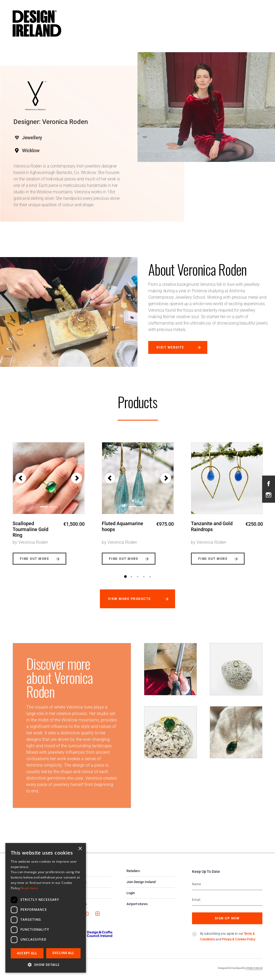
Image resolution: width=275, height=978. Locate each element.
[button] (20, 478)
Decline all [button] (63, 953)
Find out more (34, 559)
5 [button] (150, 576)
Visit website (170, 347)
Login (130, 893)
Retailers (133, 871)
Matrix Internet (254, 967)
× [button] (80, 849)
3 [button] (137, 576)
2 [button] (131, 576)
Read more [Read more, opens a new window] (29, 888)
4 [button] (144, 576)
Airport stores (137, 904)
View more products (129, 599)
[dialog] (45, 908)
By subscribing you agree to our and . (228, 936)
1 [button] (125, 576)
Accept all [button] (27, 953)
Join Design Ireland (140, 882)
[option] (48, 499)
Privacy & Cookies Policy (238, 939)
